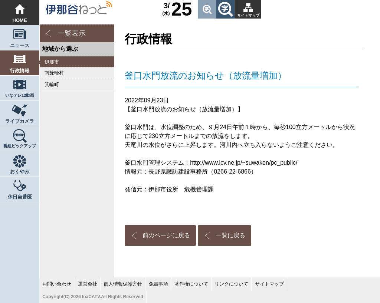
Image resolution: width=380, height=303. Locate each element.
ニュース (19, 45)
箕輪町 (52, 84)
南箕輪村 (54, 73)
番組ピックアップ (19, 146)
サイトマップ (248, 15)
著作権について (191, 284)
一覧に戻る (230, 235)
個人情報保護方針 (123, 284)
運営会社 (87, 284)
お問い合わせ (56, 284)
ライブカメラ (19, 121)
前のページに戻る (166, 235)
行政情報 (19, 70)
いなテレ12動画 (20, 95)
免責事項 (158, 284)
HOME (20, 20)
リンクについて (231, 284)
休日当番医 (20, 197)
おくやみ (19, 171)
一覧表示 (72, 33)
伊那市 (52, 62)
